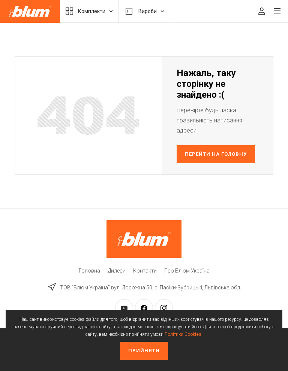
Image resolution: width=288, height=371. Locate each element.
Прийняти (144, 350)
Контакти (145, 271)
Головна (89, 271)
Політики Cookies (183, 334)
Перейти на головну (216, 154)
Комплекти (89, 11)
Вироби (144, 11)
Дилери (117, 271)
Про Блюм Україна (187, 271)
